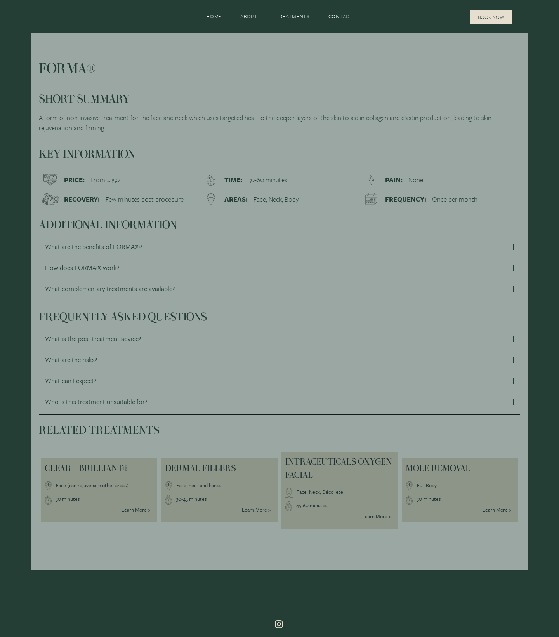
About (249, 16)
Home (214, 16)
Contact (340, 16)
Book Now (491, 17)
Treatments (293, 16)
